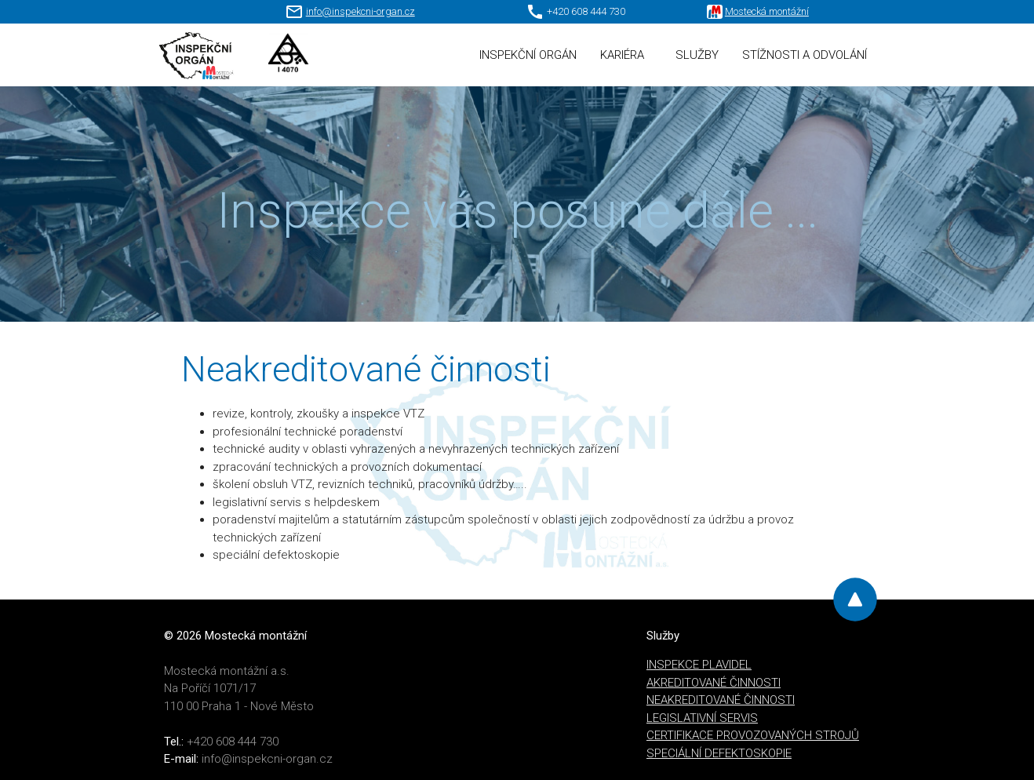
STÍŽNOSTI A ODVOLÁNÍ (804, 55)
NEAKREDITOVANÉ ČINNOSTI (720, 700)
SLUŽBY (697, 55)
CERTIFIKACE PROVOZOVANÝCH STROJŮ (752, 735)
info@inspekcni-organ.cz (360, 11)
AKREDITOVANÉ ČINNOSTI (713, 683)
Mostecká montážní (767, 11)
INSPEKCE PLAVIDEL (699, 665)
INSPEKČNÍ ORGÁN (528, 55)
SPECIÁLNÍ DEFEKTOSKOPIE (719, 753)
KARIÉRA (622, 55)
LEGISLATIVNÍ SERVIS (702, 718)
